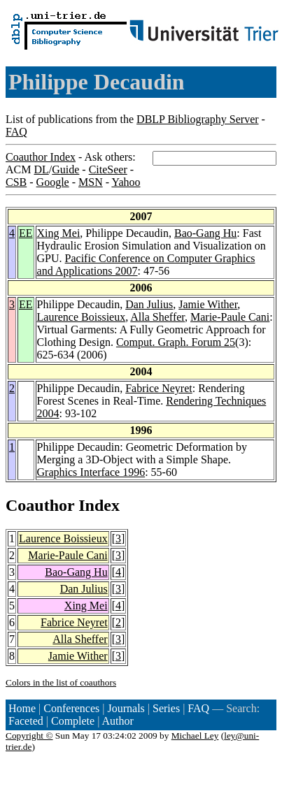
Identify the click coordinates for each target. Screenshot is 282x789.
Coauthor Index (41, 157)
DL (41, 169)
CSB (16, 182)
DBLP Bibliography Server (197, 119)
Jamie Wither (207, 304)
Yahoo (125, 182)
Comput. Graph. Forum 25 (175, 342)
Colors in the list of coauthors (61, 682)
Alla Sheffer (157, 317)
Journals (125, 708)
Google (52, 182)
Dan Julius (149, 304)
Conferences (71, 708)
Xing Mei (58, 233)
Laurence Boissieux (81, 317)
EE (26, 233)
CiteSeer (108, 169)
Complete (72, 721)
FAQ (16, 132)
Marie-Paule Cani (229, 317)
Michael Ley (195, 735)
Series (166, 708)
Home (22, 708)
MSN (90, 182)
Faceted (25, 721)
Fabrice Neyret (158, 388)
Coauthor (40, 505)
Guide (65, 169)
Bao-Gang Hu (205, 233)
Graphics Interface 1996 (91, 472)
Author (118, 721)
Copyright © (29, 735)
